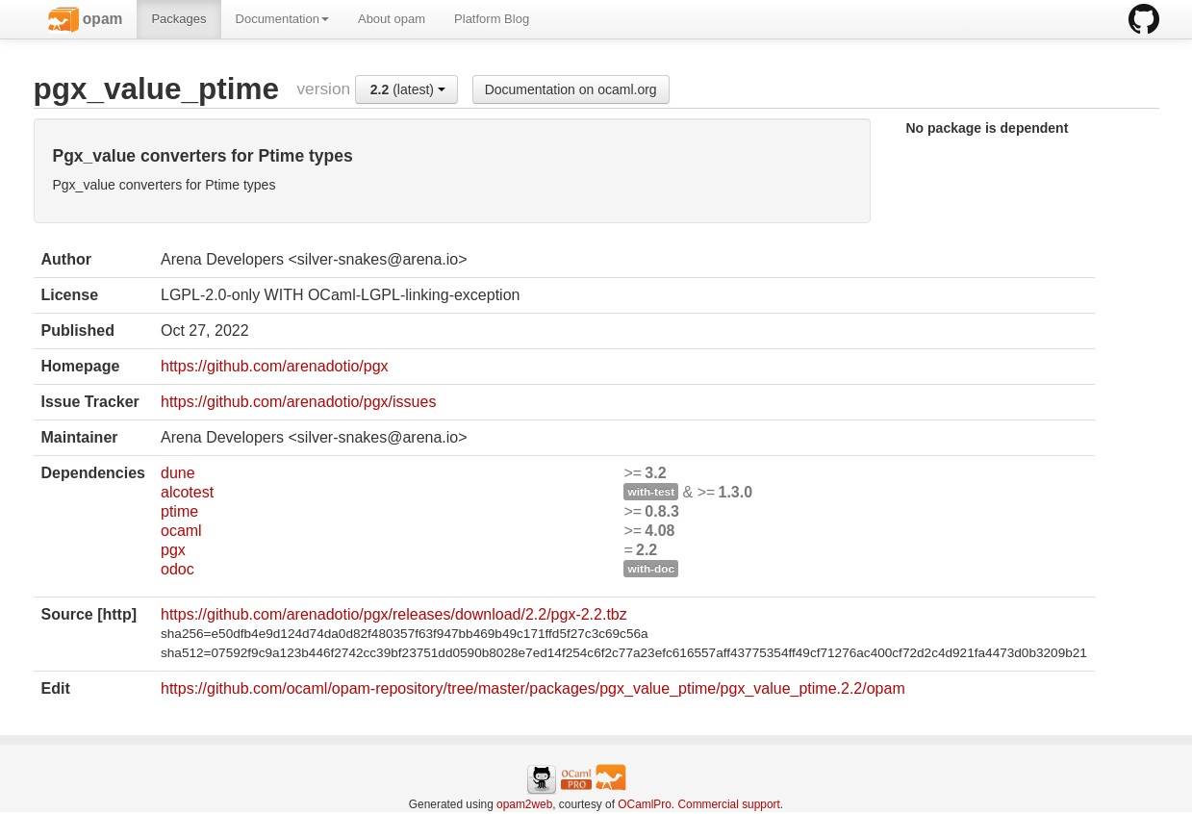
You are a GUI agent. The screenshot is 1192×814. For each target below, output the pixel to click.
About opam (391, 19)
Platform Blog (491, 19)
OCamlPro (645, 804)
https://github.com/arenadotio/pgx (275, 366)
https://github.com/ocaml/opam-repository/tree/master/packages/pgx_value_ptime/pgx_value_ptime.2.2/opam (533, 688)
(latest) (407, 89)
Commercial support (728, 804)
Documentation (282, 19)
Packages (178, 19)
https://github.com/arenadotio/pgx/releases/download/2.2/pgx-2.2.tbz (394, 614)
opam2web (524, 804)
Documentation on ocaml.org (571, 89)
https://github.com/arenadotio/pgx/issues (298, 402)
